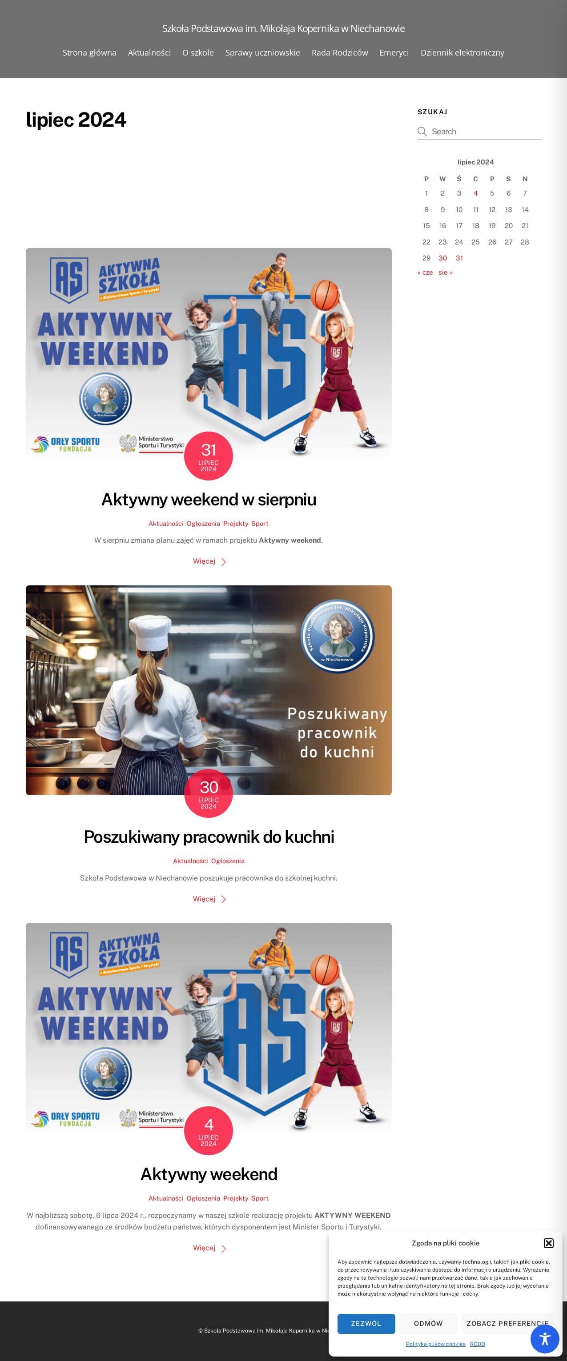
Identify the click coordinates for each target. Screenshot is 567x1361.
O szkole (198, 52)
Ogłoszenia (203, 523)
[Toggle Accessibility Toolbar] (545, 1339)
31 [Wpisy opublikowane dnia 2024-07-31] (459, 258)
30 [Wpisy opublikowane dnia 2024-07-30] (442, 258)
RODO (477, 1344)
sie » (445, 272)
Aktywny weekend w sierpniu (208, 499)
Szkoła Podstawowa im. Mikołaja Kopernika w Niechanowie (279, 1330)
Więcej (204, 561)
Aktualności (149, 52)
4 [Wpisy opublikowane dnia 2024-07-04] (476, 193)
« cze (425, 272)
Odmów (428, 1323)
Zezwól (366, 1323)
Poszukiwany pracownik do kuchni (209, 837)
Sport (260, 523)
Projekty (235, 523)
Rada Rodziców (340, 52)
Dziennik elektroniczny (462, 52)
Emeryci (394, 52)
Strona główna (90, 52)
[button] (549, 1243)
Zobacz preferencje (507, 1323)
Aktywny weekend (208, 1174)
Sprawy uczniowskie (262, 52)
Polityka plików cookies (436, 1344)
